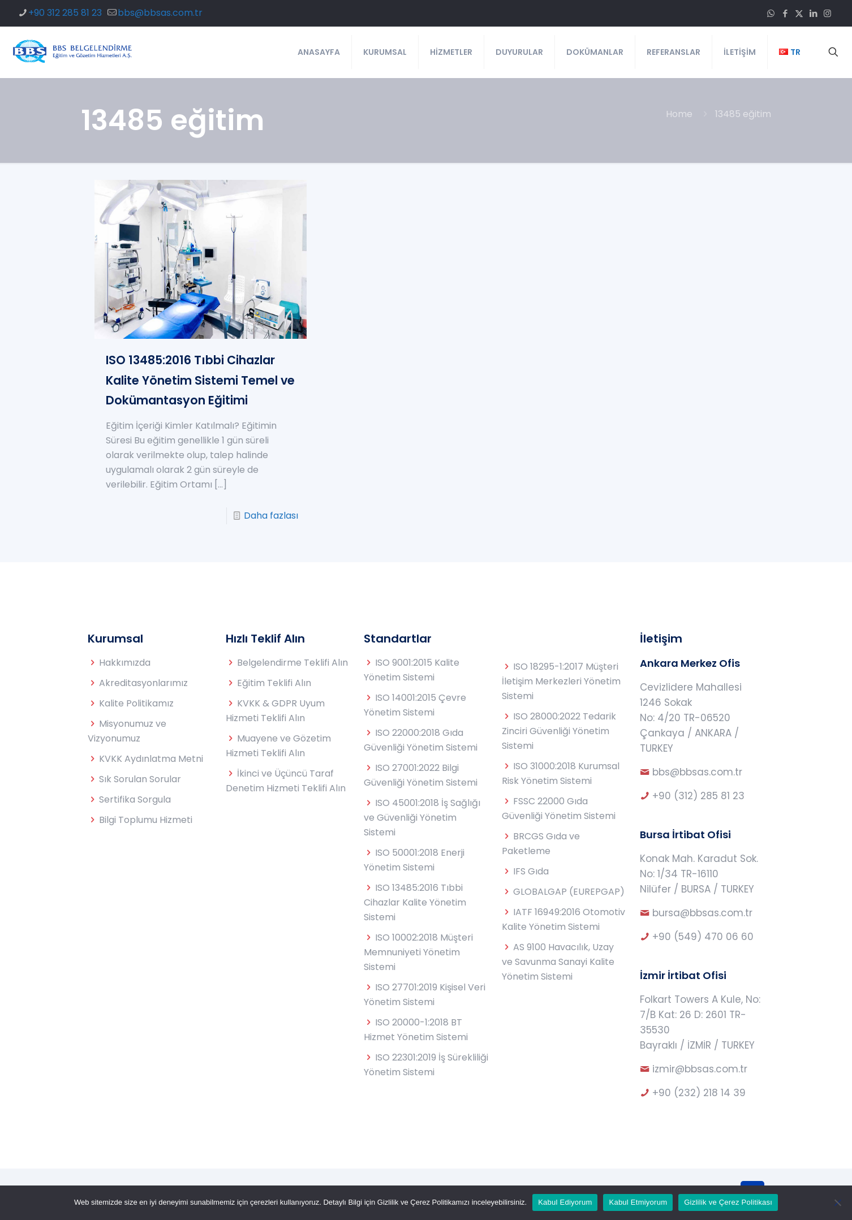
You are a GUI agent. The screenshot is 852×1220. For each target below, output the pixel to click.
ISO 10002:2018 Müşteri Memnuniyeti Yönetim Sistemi (418, 952)
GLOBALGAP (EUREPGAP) (569, 891)
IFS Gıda (531, 871)
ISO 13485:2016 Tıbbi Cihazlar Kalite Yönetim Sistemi (415, 902)
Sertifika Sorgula (135, 799)
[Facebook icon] (785, 13)
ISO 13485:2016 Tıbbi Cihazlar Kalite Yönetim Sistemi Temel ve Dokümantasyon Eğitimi (200, 380)
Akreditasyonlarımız (143, 682)
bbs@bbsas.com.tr (697, 772)
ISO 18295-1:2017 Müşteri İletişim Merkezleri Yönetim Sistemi (561, 681)
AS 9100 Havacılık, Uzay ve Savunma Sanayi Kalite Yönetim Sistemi (558, 962)
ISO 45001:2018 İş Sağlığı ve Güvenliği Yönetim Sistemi (422, 817)
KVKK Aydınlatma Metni (151, 758)
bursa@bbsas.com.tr (702, 913)
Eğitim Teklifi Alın (274, 682)
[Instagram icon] (827, 13)
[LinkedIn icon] (813, 13)
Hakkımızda (124, 662)
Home (679, 113)
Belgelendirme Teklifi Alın (292, 662)
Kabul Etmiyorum (638, 1202)
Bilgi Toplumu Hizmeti (145, 819)
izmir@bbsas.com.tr (699, 1069)
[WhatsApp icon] (771, 13)
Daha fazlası (271, 515)
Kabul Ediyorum (565, 1202)
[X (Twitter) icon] (799, 13)
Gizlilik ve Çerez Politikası (728, 1202)
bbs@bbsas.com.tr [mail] (160, 12)
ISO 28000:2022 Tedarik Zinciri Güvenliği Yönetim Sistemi (559, 731)
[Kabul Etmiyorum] (838, 1202)
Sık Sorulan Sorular (140, 779)
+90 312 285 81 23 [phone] (65, 12)
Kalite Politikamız (136, 703)
